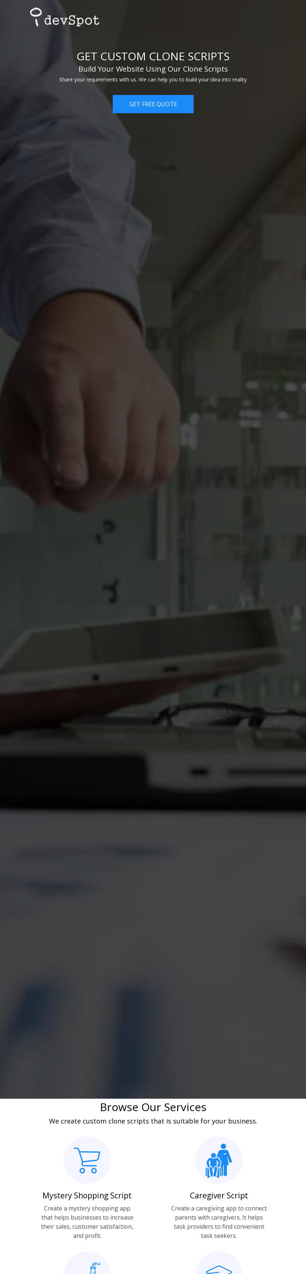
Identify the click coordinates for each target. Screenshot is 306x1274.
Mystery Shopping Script (87, 1195)
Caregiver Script (219, 1195)
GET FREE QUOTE (153, 104)
